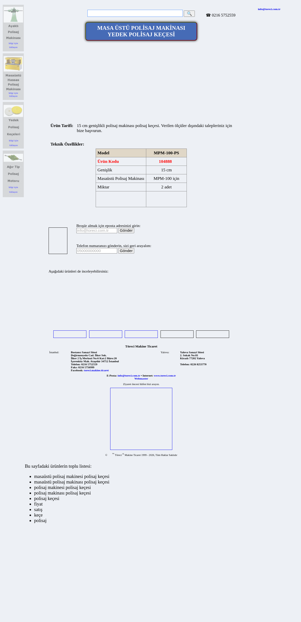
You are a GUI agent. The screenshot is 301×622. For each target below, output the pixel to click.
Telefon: (76, 364)
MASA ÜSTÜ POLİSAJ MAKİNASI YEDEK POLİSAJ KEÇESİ (141, 31)
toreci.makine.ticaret (96, 370)
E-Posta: (112, 375)
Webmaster (141, 378)
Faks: (74, 367)
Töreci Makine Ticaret (141, 346)
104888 (165, 161)
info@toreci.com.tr (269, 9)
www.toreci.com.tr (165, 375)
